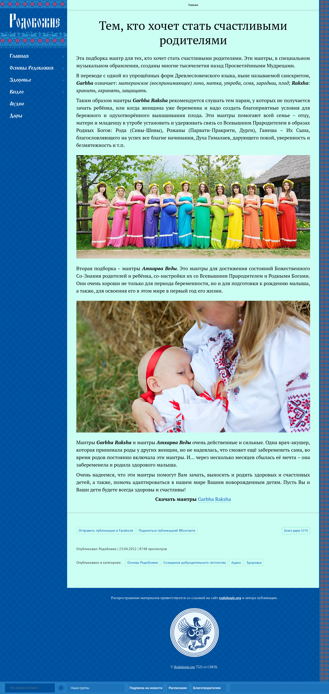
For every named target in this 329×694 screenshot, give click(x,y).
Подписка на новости (146, 688)
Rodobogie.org (184, 667)
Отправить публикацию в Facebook (106, 530)
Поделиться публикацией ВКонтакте (167, 530)
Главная (193, 5)
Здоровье (254, 562)
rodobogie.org (230, 598)
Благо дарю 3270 (296, 530)
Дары (16, 116)
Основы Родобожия (142, 562)
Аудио (236, 562)
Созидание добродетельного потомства (194, 562)
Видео (17, 92)
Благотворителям (207, 688)
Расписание (178, 688)
